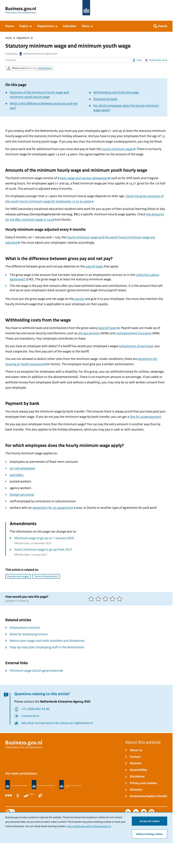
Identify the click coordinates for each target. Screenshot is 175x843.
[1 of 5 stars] (92, 598)
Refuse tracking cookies (149, 834)
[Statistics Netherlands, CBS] (18, 795)
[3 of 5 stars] (106, 598)
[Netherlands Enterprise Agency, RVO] (16, 784)
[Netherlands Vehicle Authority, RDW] (28, 795)
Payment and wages (18, 576)
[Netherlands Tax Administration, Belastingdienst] (43, 784)
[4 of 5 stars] (113, 598)
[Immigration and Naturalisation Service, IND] (70, 784)
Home (8, 38)
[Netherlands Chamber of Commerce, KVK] (8, 795)
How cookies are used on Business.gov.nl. (89, 826)
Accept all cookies (150, 821)
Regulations (23, 38)
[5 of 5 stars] (120, 598)
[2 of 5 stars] (99, 598)
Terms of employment (46, 576)
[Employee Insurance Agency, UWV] (41, 795)
